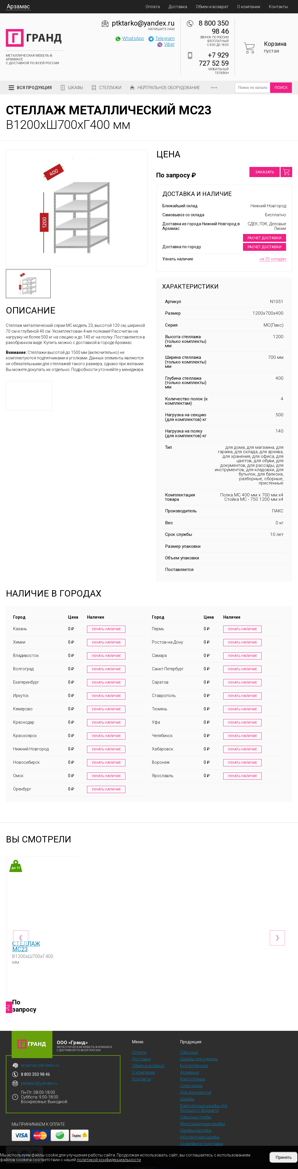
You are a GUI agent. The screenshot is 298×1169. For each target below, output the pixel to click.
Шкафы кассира (195, 1126)
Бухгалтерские (194, 1061)
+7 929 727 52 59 (214, 59)
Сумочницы (191, 1081)
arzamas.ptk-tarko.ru (40, 1061)
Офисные (189, 1048)
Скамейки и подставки (201, 1139)
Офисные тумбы (195, 1113)
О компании (248, 6)
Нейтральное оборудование (169, 87)
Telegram (161, 38)
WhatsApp (129, 38)
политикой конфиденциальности (109, 1159)
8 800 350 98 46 (214, 27)
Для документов (195, 1088)
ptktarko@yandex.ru (143, 23)
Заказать (264, 172)
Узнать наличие (105, 629)
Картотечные (192, 1075)
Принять (284, 1157)
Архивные (189, 1068)
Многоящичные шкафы (202, 1119)
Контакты (278, 6)
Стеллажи (110, 87)
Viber (166, 44)
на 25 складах (273, 259)
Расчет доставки (264, 238)
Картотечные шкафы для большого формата (203, 1104)
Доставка (177, 6)
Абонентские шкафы (199, 1133)
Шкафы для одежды (199, 1055)
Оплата (153, 6)
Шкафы (75, 87)
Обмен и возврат (212, 6)
